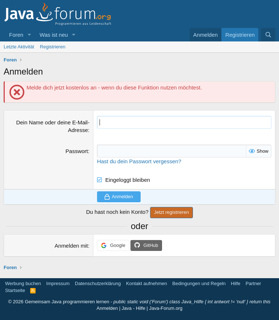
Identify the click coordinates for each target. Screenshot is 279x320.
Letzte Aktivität (19, 46)
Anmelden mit (71, 246)
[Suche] (268, 34)
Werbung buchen (23, 283)
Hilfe (235, 283)
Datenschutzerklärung (98, 283)
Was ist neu (54, 35)
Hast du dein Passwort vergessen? (139, 161)
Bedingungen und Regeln (199, 283)
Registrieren (52, 46)
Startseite (15, 290)
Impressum (57, 283)
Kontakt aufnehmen (146, 283)
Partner (253, 283)
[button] (29, 34)
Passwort (76, 151)
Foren (16, 35)
